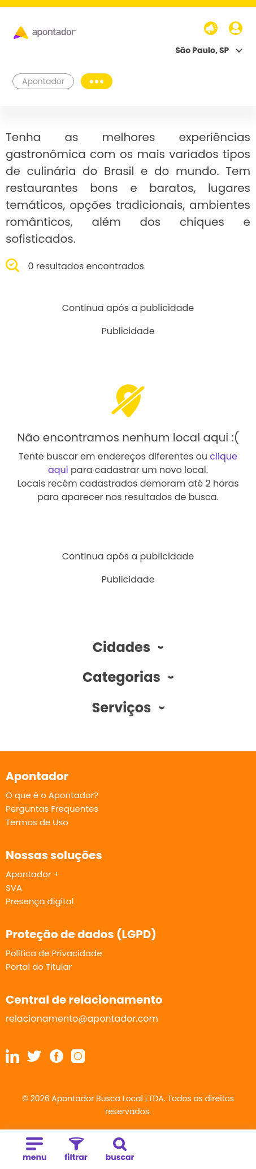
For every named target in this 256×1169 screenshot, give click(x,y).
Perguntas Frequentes (52, 809)
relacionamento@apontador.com (82, 1018)
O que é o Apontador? (52, 795)
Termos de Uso (37, 822)
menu (34, 1150)
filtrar (75, 1150)
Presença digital (40, 901)
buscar (120, 1150)
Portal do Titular (39, 967)
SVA (14, 888)
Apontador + (32, 874)
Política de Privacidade (54, 953)
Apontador (43, 81)
